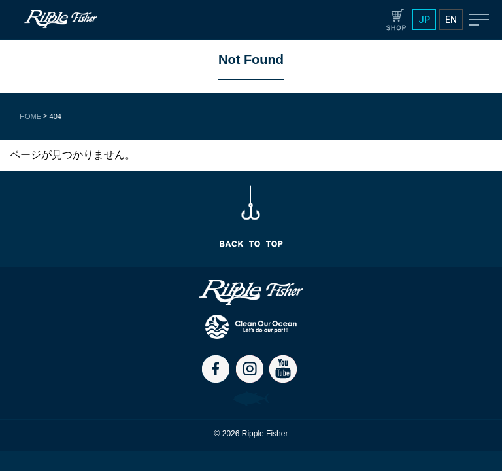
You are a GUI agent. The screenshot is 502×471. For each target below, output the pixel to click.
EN (451, 19)
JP (424, 19)
